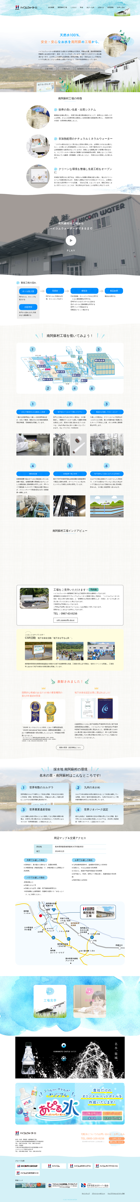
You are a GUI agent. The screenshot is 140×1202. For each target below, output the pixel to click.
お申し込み (121, 7)
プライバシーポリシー (98, 1193)
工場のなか (66, 69)
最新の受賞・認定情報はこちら (70, 747)
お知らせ (101, 7)
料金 (81, 7)
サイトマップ (86, 1193)
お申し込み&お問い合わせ (65, 620)
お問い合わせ (118, 1142)
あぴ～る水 (90, 7)
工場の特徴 (49, 69)
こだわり (73, 7)
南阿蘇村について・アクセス (87, 69)
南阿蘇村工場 (62, 7)
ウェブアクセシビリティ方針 (116, 1193)
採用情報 (110, 7)
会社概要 (51, 7)
